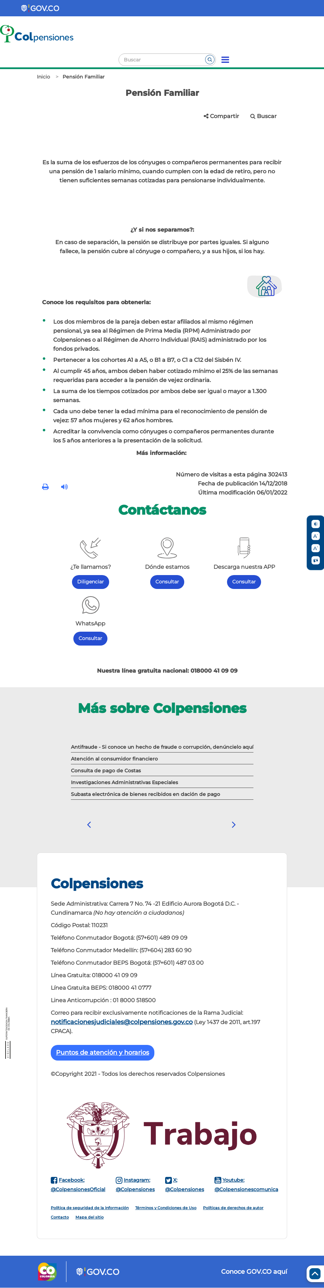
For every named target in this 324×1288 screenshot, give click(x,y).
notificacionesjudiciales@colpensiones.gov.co (122, 1021)
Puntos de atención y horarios (102, 1052)
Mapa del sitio (89, 1217)
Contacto (60, 1217)
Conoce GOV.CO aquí (254, 1271)
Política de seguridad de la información (90, 1207)
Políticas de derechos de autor (233, 1207)
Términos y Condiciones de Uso (165, 1207)
